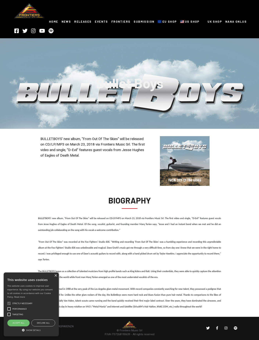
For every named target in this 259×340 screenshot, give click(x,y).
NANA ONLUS (236, 21)
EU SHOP (167, 21)
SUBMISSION (144, 21)
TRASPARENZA (64, 326)
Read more (19, 296)
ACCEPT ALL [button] (18, 322)
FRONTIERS (121, 21)
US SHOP (190, 21)
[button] (31, 330)
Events (101, 21)
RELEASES (83, 21)
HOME (53, 21)
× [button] (55, 275)
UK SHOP (212, 21)
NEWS (66, 21)
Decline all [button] (43, 322)
